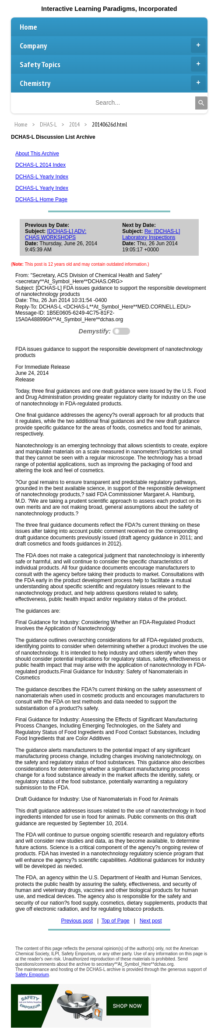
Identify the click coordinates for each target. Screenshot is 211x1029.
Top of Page (116, 921)
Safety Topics (113, 64)
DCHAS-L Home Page (41, 199)
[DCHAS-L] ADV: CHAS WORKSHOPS (55, 234)
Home (28, 27)
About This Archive (37, 154)
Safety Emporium (32, 974)
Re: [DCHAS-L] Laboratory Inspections (151, 234)
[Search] (201, 103)
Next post (151, 921)
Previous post (77, 921)
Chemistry (113, 82)
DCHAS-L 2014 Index (40, 165)
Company (113, 45)
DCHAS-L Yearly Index (41, 177)
